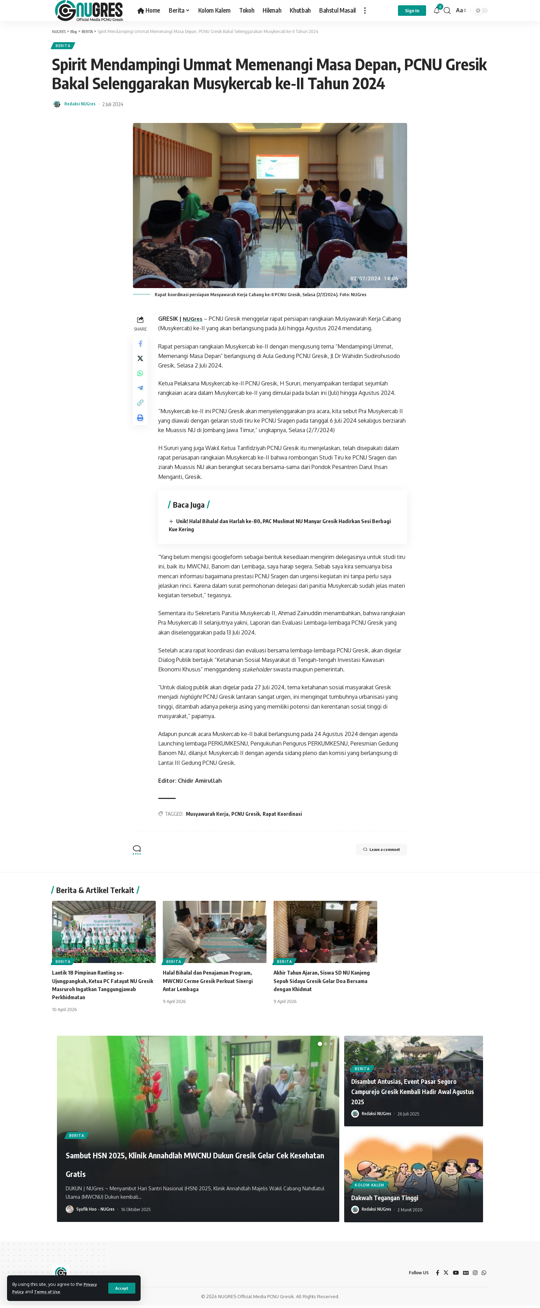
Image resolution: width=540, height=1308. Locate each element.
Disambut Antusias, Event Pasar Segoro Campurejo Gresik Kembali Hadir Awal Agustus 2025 (407, 1094)
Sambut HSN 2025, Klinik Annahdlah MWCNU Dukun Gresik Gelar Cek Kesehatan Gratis (176, 1155)
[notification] (436, 10)
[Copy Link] (141, 414)
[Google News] (465, 1275)
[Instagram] (474, 1275)
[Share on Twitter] (141, 364)
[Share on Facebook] (141, 347)
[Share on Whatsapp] (141, 380)
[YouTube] (454, 1275)
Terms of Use (50, 1291)
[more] (365, 10)
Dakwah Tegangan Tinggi (393, 1199)
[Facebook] (435, 1275)
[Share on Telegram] (141, 397)
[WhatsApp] (484, 1275)
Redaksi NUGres (83, 106)
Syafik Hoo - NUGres (96, 1212)
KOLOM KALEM (370, 1187)
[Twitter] (444, 1275)
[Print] (141, 431)
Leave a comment (372, 853)
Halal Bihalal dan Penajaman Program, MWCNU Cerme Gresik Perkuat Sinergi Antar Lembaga (211, 983)
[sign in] (412, 10)
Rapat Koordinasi (284, 817)
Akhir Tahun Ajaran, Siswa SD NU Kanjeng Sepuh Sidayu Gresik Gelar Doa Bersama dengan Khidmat (325, 983)
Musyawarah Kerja (209, 817)
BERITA (65, 47)
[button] (320, 1046)
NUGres (195, 321)
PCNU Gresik (247, 817)
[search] (447, 10)
